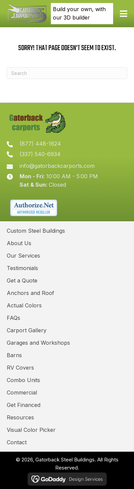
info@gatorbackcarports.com (57, 165)
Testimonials (22, 268)
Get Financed (23, 405)
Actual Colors (24, 305)
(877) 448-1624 (40, 143)
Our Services (23, 255)
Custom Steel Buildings (36, 230)
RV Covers (20, 367)
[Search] (67, 73)
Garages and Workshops (38, 342)
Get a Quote (22, 280)
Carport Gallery (26, 330)
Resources (20, 417)
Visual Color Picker (31, 429)
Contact (17, 442)
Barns (14, 355)
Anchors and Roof (30, 293)
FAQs (13, 317)
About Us (19, 243)
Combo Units (23, 380)
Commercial (22, 392)
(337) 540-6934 (40, 154)
